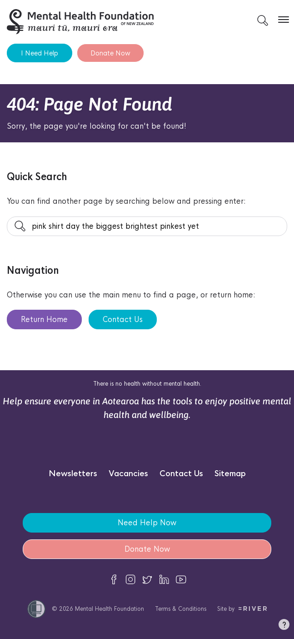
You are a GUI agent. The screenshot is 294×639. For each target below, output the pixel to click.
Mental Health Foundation (109, 609)
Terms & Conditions (180, 609)
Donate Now (110, 53)
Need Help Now (147, 523)
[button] (284, 626)
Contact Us (123, 319)
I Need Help (39, 53)
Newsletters (73, 473)
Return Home (44, 319)
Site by (242, 609)
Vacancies (128, 473)
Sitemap (230, 473)
